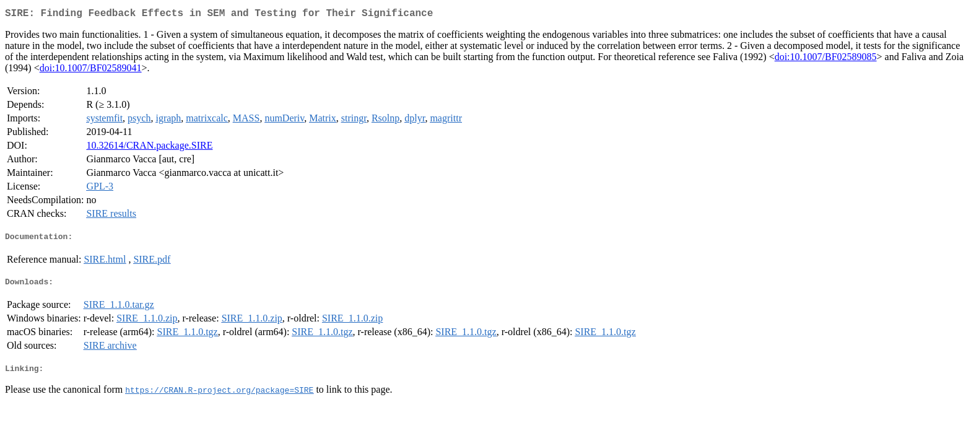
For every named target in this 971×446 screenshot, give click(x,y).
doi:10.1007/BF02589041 (91, 70)
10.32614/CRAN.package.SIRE (149, 147)
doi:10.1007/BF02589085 (826, 59)
